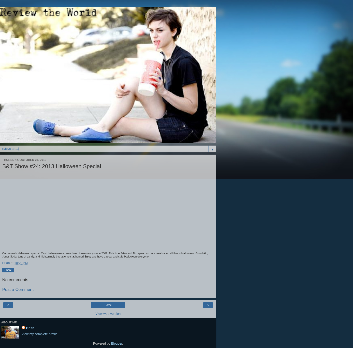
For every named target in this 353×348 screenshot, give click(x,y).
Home (108, 305)
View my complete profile (40, 334)
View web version (108, 314)
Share (8, 270)
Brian (30, 328)
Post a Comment (18, 289)
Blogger (116, 343)
